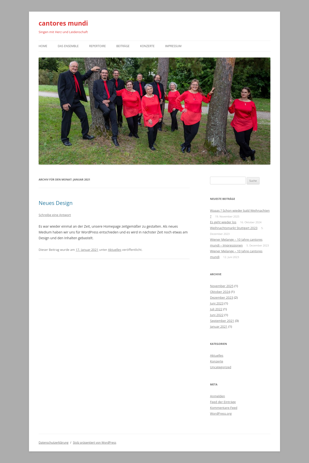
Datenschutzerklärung (54, 443)
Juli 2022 (216, 309)
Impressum (173, 46)
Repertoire (97, 46)
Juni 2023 (217, 303)
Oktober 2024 (220, 291)
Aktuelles (114, 249)
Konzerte (147, 46)
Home (43, 46)
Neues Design (56, 202)
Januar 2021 (218, 326)
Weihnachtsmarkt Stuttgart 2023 (234, 228)
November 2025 (221, 286)
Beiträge (123, 46)
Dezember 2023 (221, 297)
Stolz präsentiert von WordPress (94, 443)
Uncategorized (220, 367)
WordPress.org (221, 413)
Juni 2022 (217, 315)
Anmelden (217, 396)
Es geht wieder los (223, 222)
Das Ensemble (68, 46)
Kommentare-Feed (223, 407)
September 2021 (222, 320)
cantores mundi (63, 23)
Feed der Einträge (223, 402)
